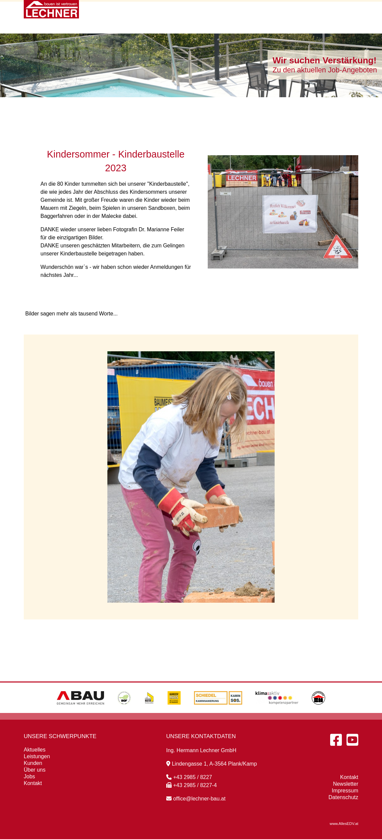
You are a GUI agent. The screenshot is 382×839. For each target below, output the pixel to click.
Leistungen (221, 10)
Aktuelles (173, 10)
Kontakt (345, 10)
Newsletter (345, 784)
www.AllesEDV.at (344, 824)
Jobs (29, 776)
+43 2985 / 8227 (189, 777)
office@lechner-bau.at (195, 798)
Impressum (345, 790)
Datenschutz (343, 797)
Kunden (264, 10)
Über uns (304, 10)
